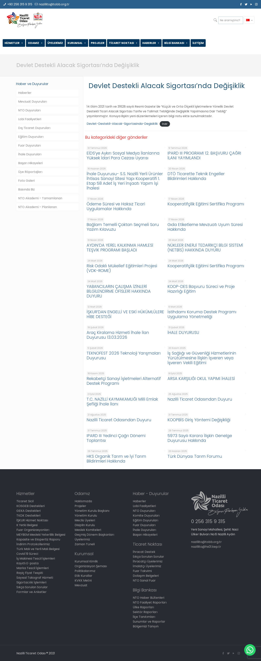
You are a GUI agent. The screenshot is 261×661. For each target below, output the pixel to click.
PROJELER (97, 43)
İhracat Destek (144, 552)
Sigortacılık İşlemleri (31, 582)
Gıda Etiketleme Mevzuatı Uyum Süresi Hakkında (205, 227)
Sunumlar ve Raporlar (149, 621)
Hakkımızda (83, 501)
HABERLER (151, 43)
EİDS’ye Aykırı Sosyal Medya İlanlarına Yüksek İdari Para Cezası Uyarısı (123, 155)
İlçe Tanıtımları (144, 617)
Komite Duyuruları (146, 515)
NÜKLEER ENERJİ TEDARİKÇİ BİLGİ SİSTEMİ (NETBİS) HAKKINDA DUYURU (205, 247)
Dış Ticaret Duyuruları (34, 128)
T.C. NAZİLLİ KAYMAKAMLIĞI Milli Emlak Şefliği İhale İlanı (122, 401)
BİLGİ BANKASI (176, 43)
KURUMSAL (77, 43)
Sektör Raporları (145, 612)
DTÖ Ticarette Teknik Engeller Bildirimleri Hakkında (196, 176)
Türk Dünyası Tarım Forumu (195, 456)
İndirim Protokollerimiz (33, 544)
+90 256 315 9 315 (19, 4)
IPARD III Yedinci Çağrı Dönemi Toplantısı (116, 438)
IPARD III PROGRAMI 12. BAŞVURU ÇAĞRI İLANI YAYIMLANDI (204, 155)
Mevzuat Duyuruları (32, 101)
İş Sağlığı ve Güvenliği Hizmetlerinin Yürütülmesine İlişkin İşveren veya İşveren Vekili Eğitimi (202, 357)
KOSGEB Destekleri (30, 506)
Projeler (80, 506)
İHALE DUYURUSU (183, 332)
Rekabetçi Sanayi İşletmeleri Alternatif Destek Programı (124, 381)
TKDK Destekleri (28, 515)
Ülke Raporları (143, 607)
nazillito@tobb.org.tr (54, 4)
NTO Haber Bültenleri (148, 597)
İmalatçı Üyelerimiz (147, 566)
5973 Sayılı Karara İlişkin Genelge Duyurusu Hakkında (200, 438)
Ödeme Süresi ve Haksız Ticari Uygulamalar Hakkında (116, 206)
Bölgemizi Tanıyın (146, 626)
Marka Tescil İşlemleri (32, 568)
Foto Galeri (26, 180)
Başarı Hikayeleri (30, 163)
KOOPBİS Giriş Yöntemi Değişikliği (199, 420)
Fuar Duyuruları (29, 145)
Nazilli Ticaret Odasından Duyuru (200, 399)
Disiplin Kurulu (85, 525)
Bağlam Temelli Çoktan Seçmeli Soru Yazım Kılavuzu (123, 227)
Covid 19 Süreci (27, 554)
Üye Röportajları (30, 172)
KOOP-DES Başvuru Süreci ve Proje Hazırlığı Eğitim (201, 289)
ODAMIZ (35, 43)
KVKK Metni (83, 580)
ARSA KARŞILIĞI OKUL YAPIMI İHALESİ (201, 378)
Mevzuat (81, 585)
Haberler (24, 93)
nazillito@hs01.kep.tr (206, 546)
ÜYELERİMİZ (55, 43)
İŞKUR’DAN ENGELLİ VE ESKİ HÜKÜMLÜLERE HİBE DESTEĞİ (125, 314)
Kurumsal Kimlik (86, 561)
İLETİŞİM (198, 43)
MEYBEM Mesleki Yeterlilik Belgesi (40, 534)
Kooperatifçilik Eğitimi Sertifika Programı (206, 204)
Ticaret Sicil (25, 501)
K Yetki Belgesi (27, 525)
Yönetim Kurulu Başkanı (92, 511)
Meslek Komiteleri (88, 530)
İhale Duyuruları (29, 154)
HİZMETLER (14, 43)
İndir (165, 124)
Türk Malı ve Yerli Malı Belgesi (38, 549)
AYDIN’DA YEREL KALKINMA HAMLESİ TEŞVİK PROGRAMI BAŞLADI (120, 247)
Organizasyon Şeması (91, 566)
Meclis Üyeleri (85, 520)
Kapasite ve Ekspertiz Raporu (38, 539)
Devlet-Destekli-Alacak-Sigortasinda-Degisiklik (122, 124)
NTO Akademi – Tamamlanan (40, 198)
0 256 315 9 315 (208, 521)
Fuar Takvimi (142, 571)
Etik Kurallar (83, 576)
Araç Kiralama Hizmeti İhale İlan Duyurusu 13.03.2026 (118, 335)
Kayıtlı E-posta (27, 563)
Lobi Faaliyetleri (29, 119)
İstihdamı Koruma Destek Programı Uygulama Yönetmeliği (202, 314)
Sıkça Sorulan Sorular (32, 587)
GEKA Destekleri (28, 511)
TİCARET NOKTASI (123, 43)
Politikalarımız (85, 571)
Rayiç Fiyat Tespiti (29, 573)
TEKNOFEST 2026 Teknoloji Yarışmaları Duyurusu (124, 355)
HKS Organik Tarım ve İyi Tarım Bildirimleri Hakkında (116, 459)
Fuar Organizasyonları (32, 530)
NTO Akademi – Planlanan (37, 207)
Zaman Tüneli (85, 544)
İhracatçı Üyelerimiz (148, 561)
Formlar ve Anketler (31, 592)
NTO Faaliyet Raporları (150, 602)
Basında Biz (26, 189)
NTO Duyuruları (29, 110)
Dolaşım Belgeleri (146, 576)
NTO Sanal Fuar (144, 580)
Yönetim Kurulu (86, 515)
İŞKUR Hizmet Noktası (32, 520)
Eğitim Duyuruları (31, 136)
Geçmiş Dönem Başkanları (94, 534)
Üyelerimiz (82, 539)
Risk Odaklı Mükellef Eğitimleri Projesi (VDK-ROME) (122, 268)
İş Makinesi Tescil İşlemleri (35, 558)
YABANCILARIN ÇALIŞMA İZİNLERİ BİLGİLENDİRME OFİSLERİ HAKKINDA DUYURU (119, 291)
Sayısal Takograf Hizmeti (34, 577)
